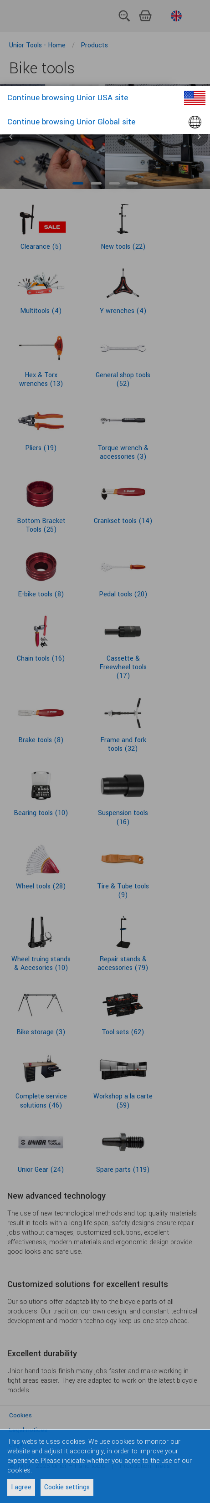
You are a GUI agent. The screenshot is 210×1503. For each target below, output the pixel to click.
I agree (21, 1487)
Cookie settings (67, 1487)
